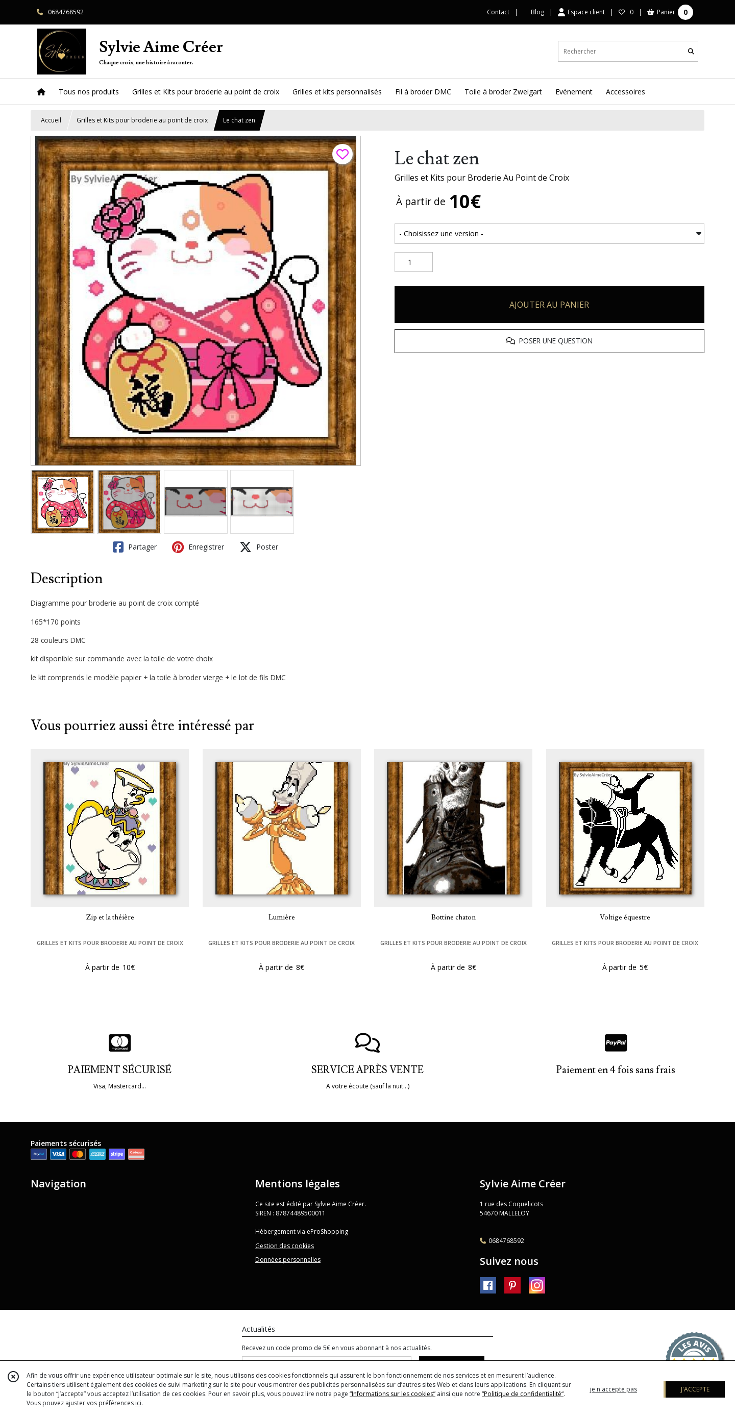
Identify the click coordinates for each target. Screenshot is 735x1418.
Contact (498, 12)
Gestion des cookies (284, 1245)
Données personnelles (288, 1259)
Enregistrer (198, 547)
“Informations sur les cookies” (392, 1393)
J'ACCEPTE (695, 1389)
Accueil (51, 120)
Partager (135, 547)
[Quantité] (414, 262)
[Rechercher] (691, 51)
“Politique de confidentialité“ (523, 1393)
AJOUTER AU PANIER (549, 304)
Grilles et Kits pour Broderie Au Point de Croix (482, 177)
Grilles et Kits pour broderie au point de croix (142, 120)
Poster (258, 547)
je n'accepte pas (613, 1389)
